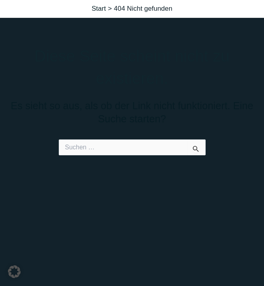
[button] (14, 271)
